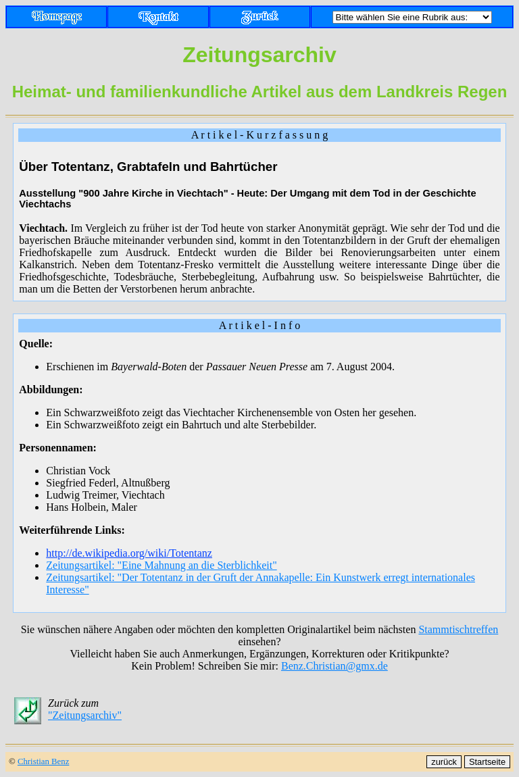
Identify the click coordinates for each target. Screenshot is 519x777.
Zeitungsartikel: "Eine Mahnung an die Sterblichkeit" (161, 565)
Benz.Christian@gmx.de (334, 666)
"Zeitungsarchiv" (85, 715)
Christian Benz (43, 761)
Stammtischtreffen (458, 629)
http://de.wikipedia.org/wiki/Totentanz (129, 553)
